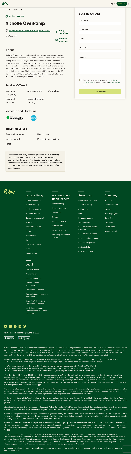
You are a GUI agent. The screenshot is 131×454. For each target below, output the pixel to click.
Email (82, 39)
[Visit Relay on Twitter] (24, 327)
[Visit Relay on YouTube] (5, 327)
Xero (27, 240)
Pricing (28, 231)
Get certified (57, 212)
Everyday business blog (87, 200)
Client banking (58, 203)
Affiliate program (111, 213)
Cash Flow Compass (86, 251)
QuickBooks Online (33, 244)
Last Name (84, 29)
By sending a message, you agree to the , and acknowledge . (101, 82)
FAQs (80, 213)
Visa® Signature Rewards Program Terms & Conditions (58, 394)
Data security (57, 226)
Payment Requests (33, 227)
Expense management (35, 218)
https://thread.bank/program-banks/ (17, 382)
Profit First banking (33, 209)
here (121, 423)
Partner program (59, 208)
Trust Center (110, 227)
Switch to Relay (84, 247)
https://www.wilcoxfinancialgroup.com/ (29, 30)
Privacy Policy (31, 274)
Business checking (33, 200)
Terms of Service (32, 269)
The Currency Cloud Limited (73, 414)
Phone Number (85, 48)
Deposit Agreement (34, 278)
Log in (112, 4)
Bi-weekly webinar (85, 218)
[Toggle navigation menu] (129, 3)
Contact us (109, 218)
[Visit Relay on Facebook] (15, 327)
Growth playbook (59, 230)
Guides (55, 217)
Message (83, 57)
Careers (108, 209)
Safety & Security (111, 231)
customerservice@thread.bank (55, 382)
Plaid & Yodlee (31, 253)
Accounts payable (33, 213)
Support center (84, 222)
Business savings (32, 204)
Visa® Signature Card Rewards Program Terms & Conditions (36, 310)
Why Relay (109, 222)
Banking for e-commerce (88, 234)
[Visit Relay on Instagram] (10, 327)
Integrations (31, 235)
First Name (84, 20)
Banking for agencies (86, 242)
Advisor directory (85, 204)
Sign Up (121, 3)
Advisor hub (83, 209)
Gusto (28, 249)
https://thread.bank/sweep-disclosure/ (83, 380)
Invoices (29, 222)
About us (108, 200)
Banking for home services (89, 238)
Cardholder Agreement (35, 289)
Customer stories (112, 204)
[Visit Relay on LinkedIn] (20, 327)
